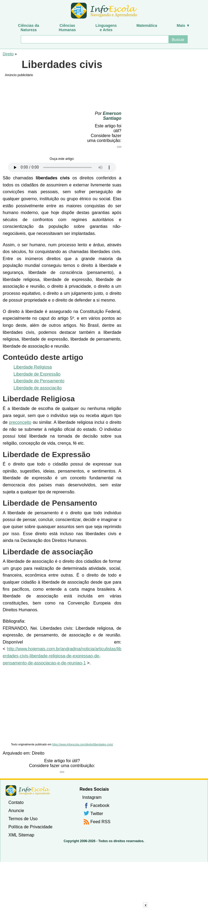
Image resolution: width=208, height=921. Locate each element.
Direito (8, 54)
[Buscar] (94, 39)
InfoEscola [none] (28, 790)
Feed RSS (100, 821)
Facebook (99, 805)
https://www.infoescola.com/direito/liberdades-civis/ (82, 744)
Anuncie (16, 810)
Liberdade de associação (38, 388)
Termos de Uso (23, 818)
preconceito (20, 422)
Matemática (146, 25)
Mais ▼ (183, 25)
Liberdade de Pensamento (39, 381)
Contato (16, 802)
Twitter (96, 813)
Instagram (92, 797)
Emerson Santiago (112, 116)
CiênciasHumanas (67, 27)
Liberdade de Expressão (37, 374)
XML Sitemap (21, 835)
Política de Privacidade (30, 827)
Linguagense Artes (106, 27)
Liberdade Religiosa (33, 367)
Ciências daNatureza (28, 27)
